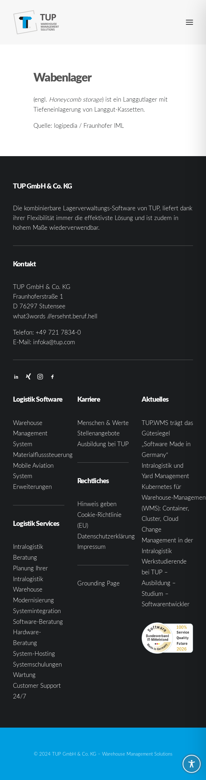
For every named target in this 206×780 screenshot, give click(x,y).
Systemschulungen (37, 664)
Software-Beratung (38, 621)
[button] (189, 22)
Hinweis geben (96, 504)
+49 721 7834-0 (58, 332)
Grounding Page (98, 583)
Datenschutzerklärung (106, 536)
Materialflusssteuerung (43, 454)
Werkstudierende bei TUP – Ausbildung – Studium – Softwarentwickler (165, 582)
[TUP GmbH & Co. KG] (36, 22)
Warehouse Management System (30, 433)
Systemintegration (37, 611)
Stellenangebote (98, 433)
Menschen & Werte (103, 423)
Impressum (91, 546)
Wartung (24, 675)
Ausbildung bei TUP (103, 444)
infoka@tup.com (54, 342)
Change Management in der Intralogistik (167, 540)
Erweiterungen (32, 486)
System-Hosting (34, 653)
